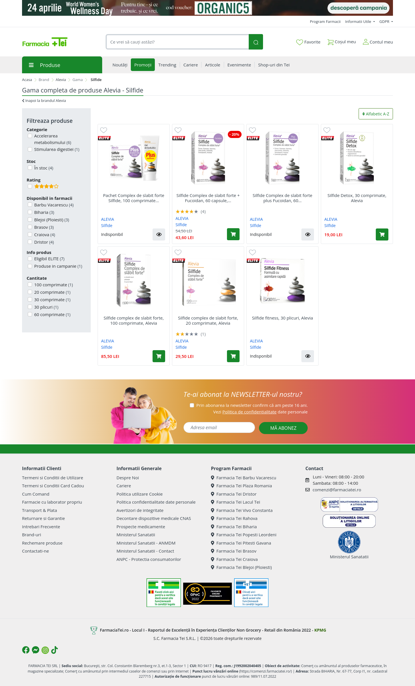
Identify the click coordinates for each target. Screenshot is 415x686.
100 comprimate (53, 284)
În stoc (43, 168)
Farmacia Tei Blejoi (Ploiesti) (241, 567)
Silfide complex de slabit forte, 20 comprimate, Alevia (208, 320)
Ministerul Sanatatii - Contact (145, 551)
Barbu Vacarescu (53, 205)
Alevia (61, 79)
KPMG (320, 630)
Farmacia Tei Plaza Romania (241, 485)
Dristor (43, 242)
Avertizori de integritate (139, 510)
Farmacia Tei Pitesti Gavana (241, 543)
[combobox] (177, 42)
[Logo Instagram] (45, 650)
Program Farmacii (325, 21)
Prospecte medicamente (140, 526)
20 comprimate (52, 292)
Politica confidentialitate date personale (155, 502)
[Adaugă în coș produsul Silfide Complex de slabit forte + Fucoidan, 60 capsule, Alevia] (233, 234)
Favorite (308, 42)
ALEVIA (107, 219)
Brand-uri (31, 534)
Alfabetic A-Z (375, 114)
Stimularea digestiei (56, 149)
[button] (159, 234)
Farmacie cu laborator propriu (52, 502)
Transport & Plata (39, 510)
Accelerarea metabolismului (52, 139)
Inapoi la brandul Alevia (44, 100)
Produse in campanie (57, 266)
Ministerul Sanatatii (135, 534)
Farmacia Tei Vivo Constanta (242, 510)
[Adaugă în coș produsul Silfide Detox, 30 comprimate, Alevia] (382, 234)
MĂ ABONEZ (283, 428)
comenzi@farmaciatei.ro (337, 489)
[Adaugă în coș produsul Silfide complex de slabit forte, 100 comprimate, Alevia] (159, 356)
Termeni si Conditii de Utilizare (52, 477)
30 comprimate (52, 299)
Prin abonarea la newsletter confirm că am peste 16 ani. (252, 405)
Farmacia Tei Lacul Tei (235, 502)
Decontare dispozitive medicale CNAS (153, 518)
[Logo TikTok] (54, 650)
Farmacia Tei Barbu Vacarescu (243, 477)
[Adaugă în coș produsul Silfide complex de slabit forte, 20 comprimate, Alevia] (233, 356)
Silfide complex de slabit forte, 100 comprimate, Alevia (134, 320)
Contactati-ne (35, 551)
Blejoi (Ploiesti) (51, 219)
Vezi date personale (260, 412)
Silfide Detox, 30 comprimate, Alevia (356, 198)
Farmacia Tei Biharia (234, 526)
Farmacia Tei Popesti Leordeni (243, 534)
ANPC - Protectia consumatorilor (148, 559)
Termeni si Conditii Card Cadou (53, 485)
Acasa (27, 79)
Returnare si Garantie (43, 518)
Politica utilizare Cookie (139, 494)
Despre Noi (127, 477)
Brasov (43, 227)
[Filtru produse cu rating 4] (30, 186)
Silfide (106, 225)
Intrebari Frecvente (41, 526)
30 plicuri (45, 307)
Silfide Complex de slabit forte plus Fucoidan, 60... (283, 198)
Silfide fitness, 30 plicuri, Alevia (282, 317)
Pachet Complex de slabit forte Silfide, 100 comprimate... (133, 198)
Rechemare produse (42, 543)
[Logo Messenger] (35, 650)
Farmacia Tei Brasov (233, 551)
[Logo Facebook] (25, 650)
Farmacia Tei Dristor (233, 494)
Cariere (123, 485)
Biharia (43, 212)
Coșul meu (341, 40)
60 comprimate (52, 314)
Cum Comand (36, 494)
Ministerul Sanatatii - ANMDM (145, 543)
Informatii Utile (358, 21)
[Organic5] (207, 8)
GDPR (385, 21)
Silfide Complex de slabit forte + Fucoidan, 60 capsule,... (208, 198)
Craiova (44, 234)
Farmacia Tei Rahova (234, 518)
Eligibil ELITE (49, 258)
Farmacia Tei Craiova (234, 559)
